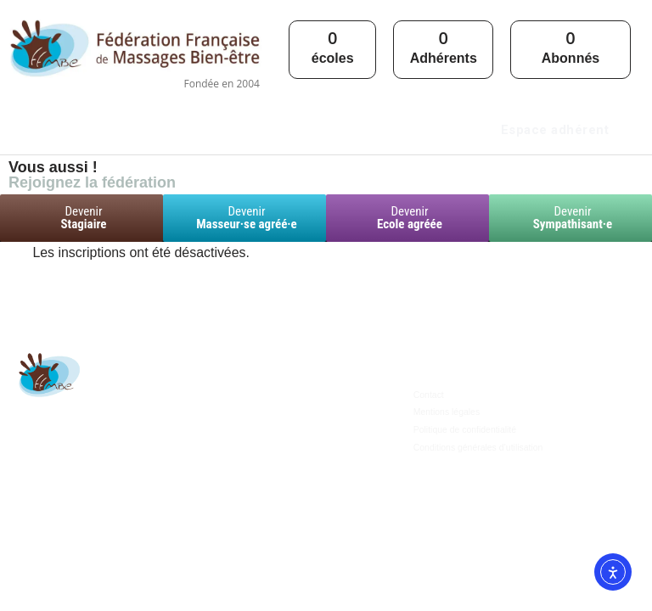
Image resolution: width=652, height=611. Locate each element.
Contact (427, 439)
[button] (287, 125)
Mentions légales (445, 456)
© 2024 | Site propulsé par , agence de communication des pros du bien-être (326, 590)
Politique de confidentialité (462, 473)
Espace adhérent (555, 129)
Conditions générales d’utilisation (475, 490)
